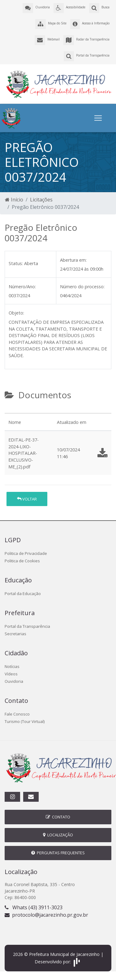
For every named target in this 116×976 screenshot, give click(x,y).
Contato (58, 817)
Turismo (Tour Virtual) (25, 721)
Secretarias (15, 633)
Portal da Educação (23, 593)
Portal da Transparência (27, 626)
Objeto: (16, 313)
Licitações (41, 199)
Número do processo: (82, 286)
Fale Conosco (17, 714)
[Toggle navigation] (98, 118)
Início (14, 199)
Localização (58, 835)
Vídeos (11, 674)
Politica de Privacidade (26, 553)
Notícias (12, 666)
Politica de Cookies (22, 561)
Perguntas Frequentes (58, 853)
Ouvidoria (14, 681)
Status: (16, 263)
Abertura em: (73, 260)
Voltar (27, 499)
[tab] (10, 410)
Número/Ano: (22, 286)
